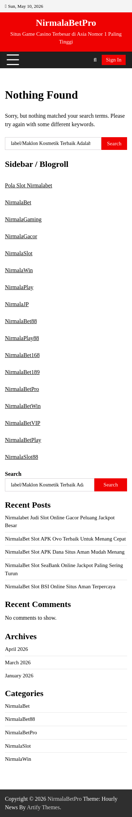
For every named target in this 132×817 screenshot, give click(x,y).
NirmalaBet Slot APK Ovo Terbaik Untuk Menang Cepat (65, 539)
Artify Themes (43, 807)
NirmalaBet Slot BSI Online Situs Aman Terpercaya (60, 586)
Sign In (113, 60)
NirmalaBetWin (23, 406)
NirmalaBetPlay (23, 440)
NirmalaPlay (19, 287)
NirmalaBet (18, 202)
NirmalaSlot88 (21, 457)
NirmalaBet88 (21, 321)
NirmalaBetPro (66, 23)
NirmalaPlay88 (22, 338)
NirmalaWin (19, 270)
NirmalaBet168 (22, 355)
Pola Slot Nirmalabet (28, 185)
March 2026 (18, 662)
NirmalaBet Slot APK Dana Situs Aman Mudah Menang (65, 552)
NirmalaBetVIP (22, 423)
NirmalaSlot (18, 253)
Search (13, 474)
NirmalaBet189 (22, 372)
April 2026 (16, 649)
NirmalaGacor (21, 236)
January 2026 (19, 675)
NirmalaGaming (23, 219)
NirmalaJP (17, 304)
